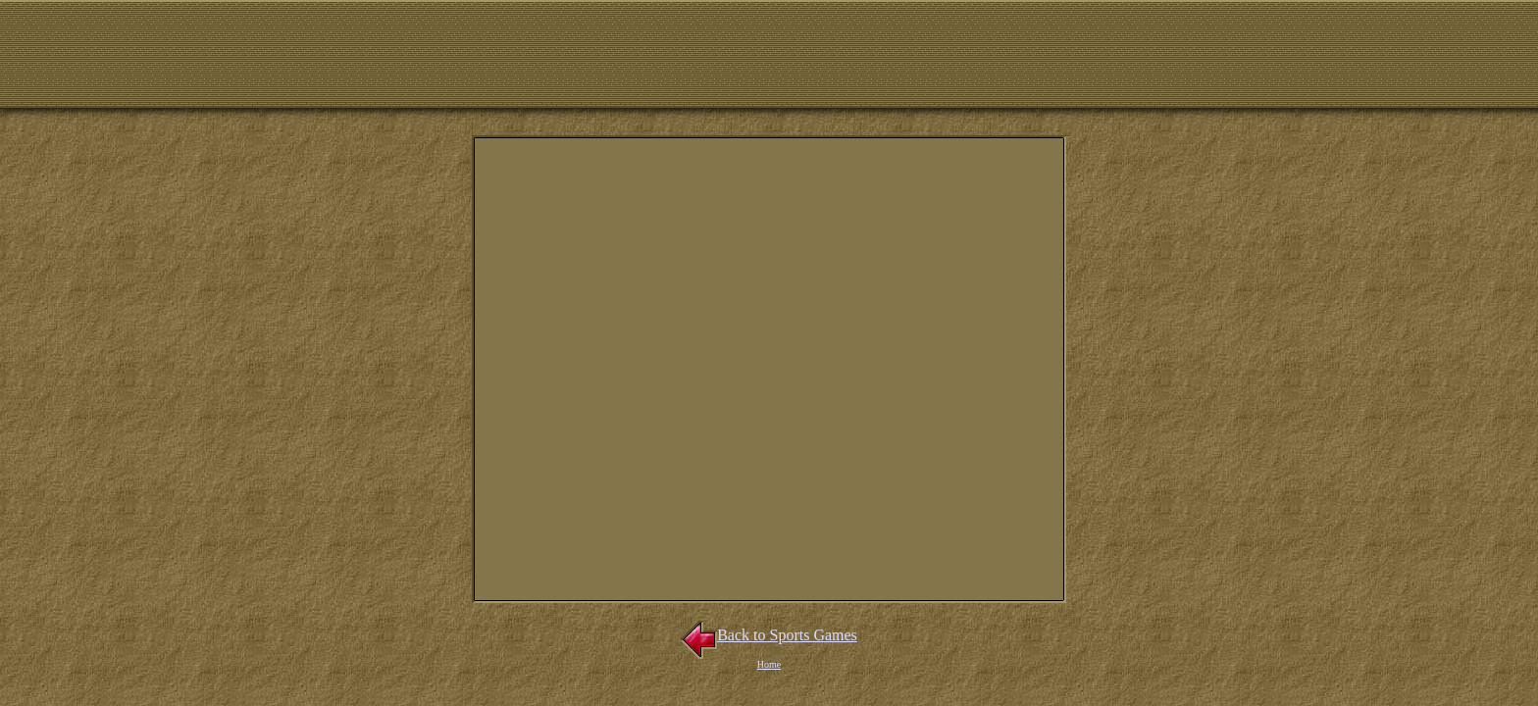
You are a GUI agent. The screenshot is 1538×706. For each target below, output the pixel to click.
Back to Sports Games (769, 635)
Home (769, 664)
